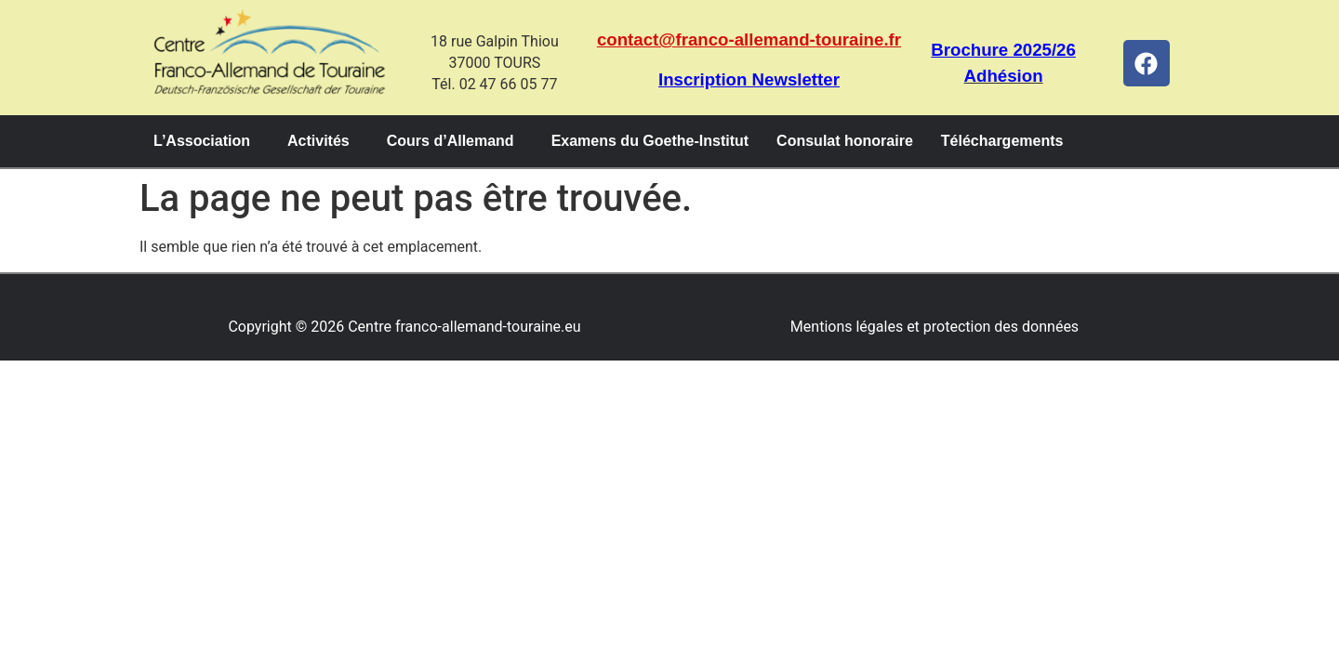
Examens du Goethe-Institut (650, 141)
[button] (206, 141)
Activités (318, 141)
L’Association (201, 141)
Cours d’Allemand (450, 141)
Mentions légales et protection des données (934, 326)
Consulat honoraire (844, 141)
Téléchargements (1002, 141)
